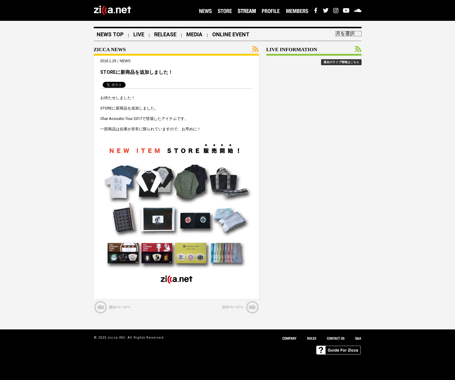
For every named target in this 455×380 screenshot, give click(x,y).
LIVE (138, 34)
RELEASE (165, 34)
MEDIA (194, 34)
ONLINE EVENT (230, 34)
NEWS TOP (110, 34)
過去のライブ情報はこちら (341, 62)
